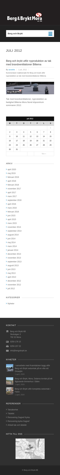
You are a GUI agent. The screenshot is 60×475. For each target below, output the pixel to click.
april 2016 (12, 204)
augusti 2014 (13, 235)
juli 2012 (11, 288)
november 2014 (14, 227)
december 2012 (14, 281)
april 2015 (12, 219)
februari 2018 (13, 185)
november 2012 (14, 285)
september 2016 (15, 200)
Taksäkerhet (13, 410)
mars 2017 (12, 196)
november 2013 (14, 258)
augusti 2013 (13, 265)
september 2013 (15, 262)
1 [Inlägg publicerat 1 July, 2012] (50, 128)
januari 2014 (13, 250)
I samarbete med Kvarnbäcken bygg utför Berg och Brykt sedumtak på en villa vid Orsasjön (32, 368)
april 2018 (12, 181)
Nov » (44, 154)
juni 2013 (12, 269)
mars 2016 (12, 208)
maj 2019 (12, 173)
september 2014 (15, 231)
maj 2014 (12, 242)
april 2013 (12, 277)
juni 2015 (12, 215)
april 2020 (12, 169)
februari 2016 (13, 212)
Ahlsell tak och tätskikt (17, 425)
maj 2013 (12, 273)
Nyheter (11, 303)
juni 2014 (12, 239)
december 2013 (14, 254)
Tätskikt (11, 413)
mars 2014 (12, 246)
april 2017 (12, 192)
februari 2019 (13, 177)
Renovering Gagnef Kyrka (19, 417)
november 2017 (14, 189)
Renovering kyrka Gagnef (18, 421)
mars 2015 (12, 223)
